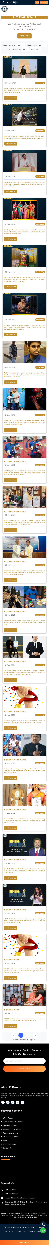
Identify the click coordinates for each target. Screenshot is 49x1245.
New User (44, 2)
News (5, 1140)
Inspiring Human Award (12, 1129)
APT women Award (10, 1125)
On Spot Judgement (10, 1137)
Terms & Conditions (36, 1231)
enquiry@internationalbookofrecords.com (20, 1198)
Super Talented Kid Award (13, 1122)
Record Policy (10, 1231)
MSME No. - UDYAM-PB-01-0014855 (13, 1215)
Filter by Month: (14, 49)
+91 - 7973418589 (11, 1190)
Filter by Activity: (9, 45)
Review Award (10, 98)
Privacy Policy (22, 1231)
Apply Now (24, 35)
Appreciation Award (10, 1133)
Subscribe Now (24, 1068)
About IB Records (9, 1144)
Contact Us (7, 1148)
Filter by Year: (31, 45)
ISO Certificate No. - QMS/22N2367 (25, 1217)
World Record (8, 1118)
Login (37, 2)
